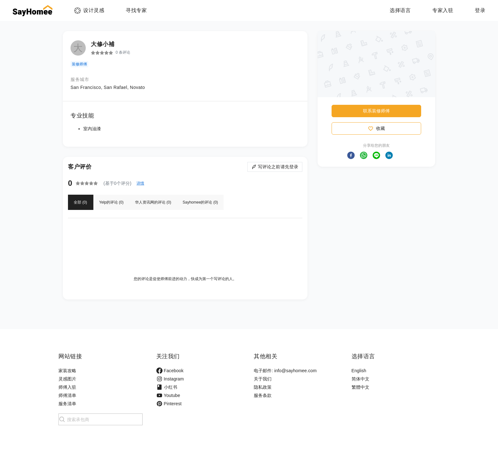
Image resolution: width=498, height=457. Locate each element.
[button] (351, 155)
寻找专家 (136, 10)
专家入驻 (442, 10)
